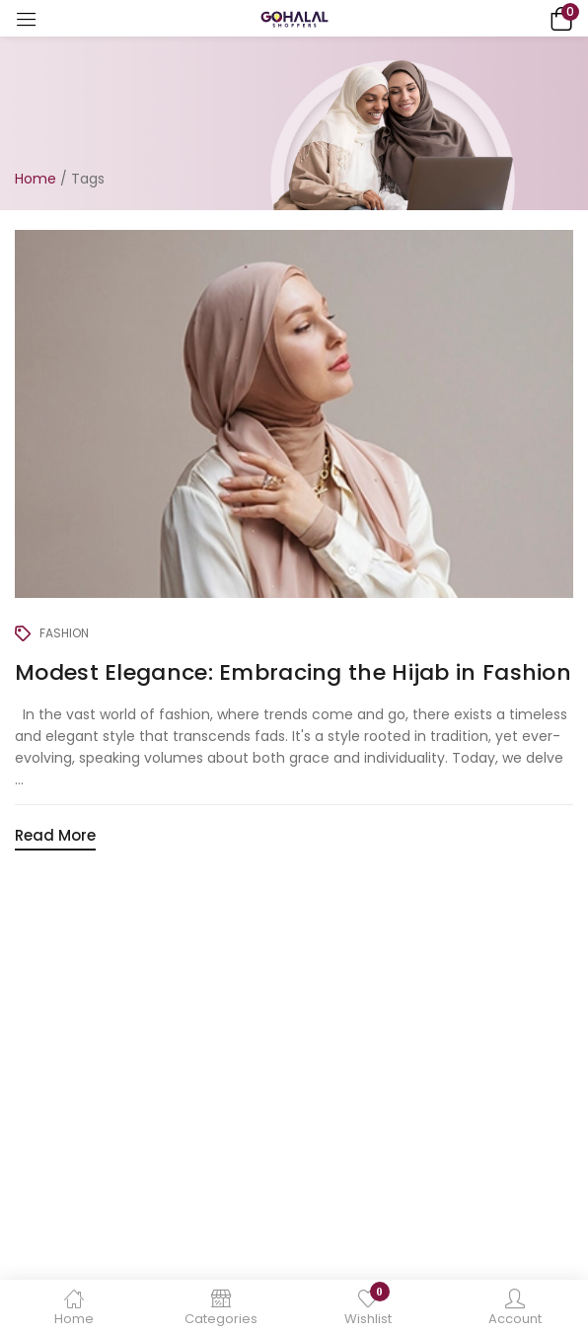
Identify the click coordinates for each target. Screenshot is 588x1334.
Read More (55, 835)
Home (35, 178)
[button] (558, 18)
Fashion (64, 633)
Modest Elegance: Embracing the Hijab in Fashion (293, 672)
